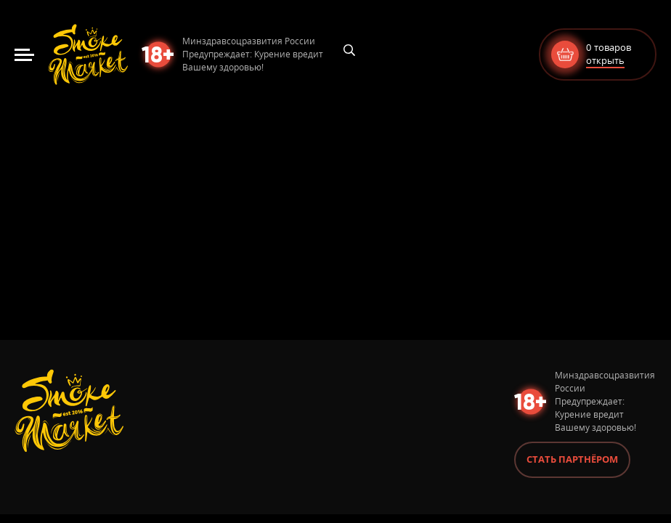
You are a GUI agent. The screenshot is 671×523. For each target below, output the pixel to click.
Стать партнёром (572, 459)
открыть (605, 60)
